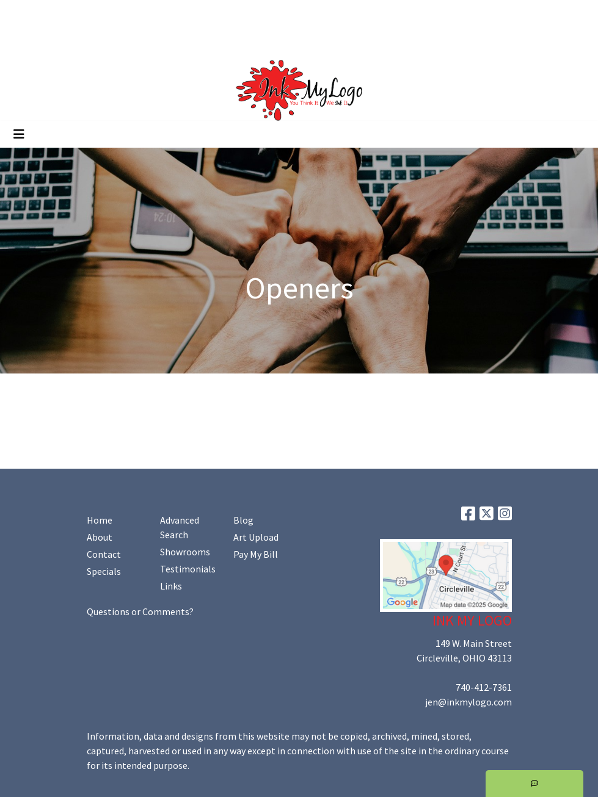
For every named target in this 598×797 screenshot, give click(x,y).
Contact (104, 554)
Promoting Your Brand (58, 40)
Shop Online (139, 40)
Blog (243, 520)
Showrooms (185, 552)
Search (474, 13)
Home (24, 13)
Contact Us (115, 13)
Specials (104, 571)
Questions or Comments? (140, 611)
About (99, 537)
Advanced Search (179, 527)
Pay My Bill (255, 554)
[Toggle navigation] (19, 134)
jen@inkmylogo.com (468, 702)
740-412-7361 (484, 687)
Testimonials (188, 569)
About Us (65, 13)
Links (171, 586)
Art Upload (169, 13)
